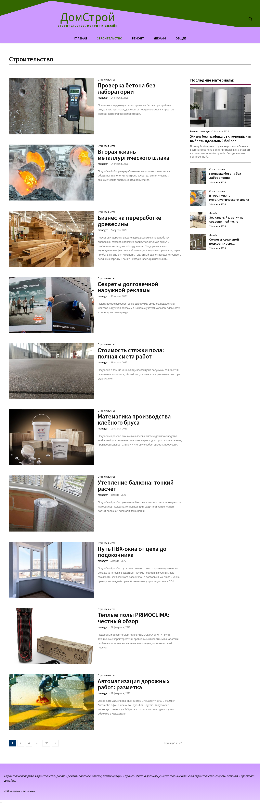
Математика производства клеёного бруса (134, 419)
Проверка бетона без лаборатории (127, 88)
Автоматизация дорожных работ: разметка (134, 684)
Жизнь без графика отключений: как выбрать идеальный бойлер (217, 138)
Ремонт (194, 131)
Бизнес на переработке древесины (129, 221)
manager (103, 97)
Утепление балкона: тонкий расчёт (136, 485)
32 (46, 743)
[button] (250, 19)
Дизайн (213, 213)
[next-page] (55, 743)
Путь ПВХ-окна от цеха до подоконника (132, 552)
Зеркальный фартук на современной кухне (226, 219)
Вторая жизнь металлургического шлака (134, 154)
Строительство (107, 79)
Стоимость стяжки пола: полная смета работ (131, 353)
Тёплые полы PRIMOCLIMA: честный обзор (134, 618)
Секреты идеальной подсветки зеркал (224, 241)
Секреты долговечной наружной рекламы (128, 287)
